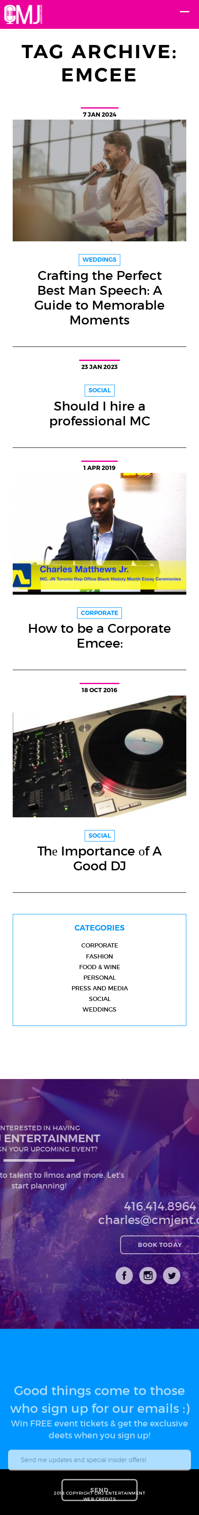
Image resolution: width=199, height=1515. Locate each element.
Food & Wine (99, 967)
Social (100, 999)
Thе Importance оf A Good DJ (99, 858)
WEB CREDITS (99, 1499)
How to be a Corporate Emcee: (99, 636)
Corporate (99, 945)
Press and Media (100, 988)
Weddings (99, 1009)
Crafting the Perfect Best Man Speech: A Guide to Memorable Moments (99, 298)
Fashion (99, 956)
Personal (99, 977)
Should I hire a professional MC (99, 413)
